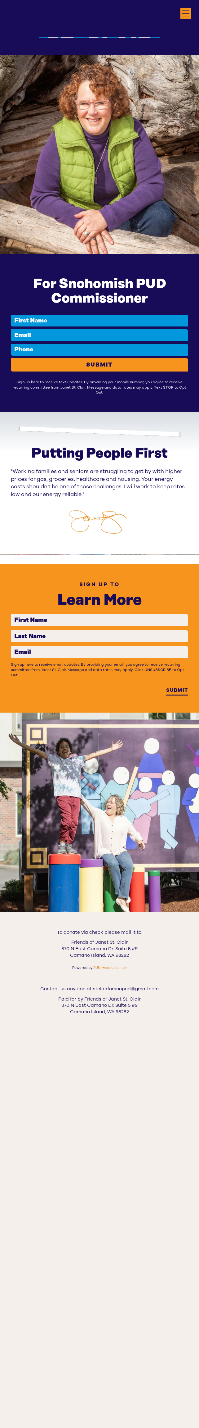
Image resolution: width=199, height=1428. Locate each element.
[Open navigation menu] (185, 13)
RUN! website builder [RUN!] (110, 1354)
